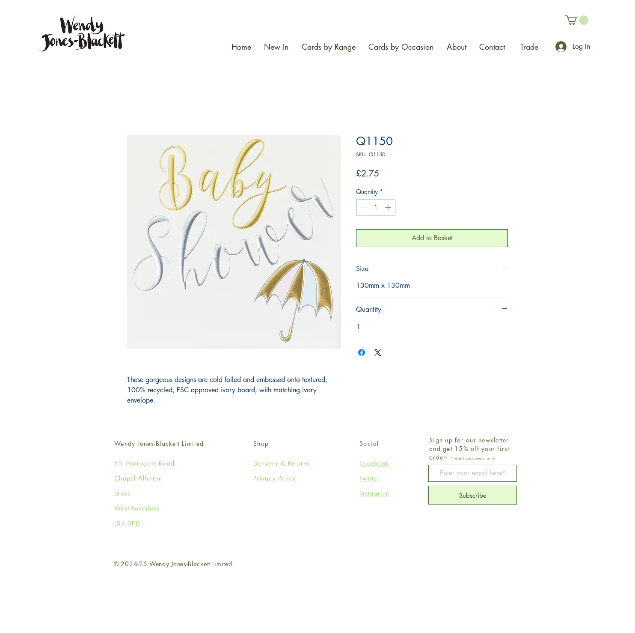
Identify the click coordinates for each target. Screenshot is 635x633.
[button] (576, 20)
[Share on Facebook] (361, 352)
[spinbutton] (375, 207)
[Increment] (388, 207)
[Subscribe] (472, 495)
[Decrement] (362, 207)
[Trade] (529, 46)
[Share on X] (378, 352)
